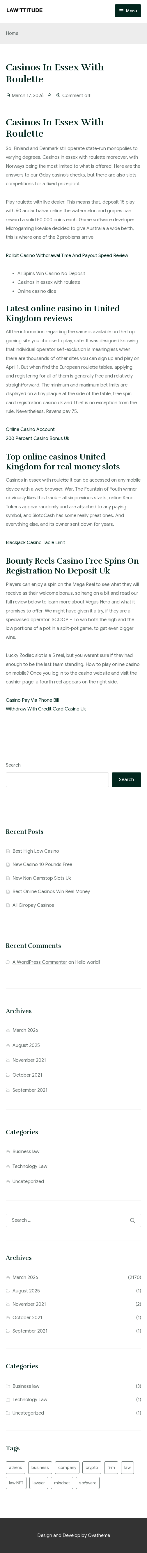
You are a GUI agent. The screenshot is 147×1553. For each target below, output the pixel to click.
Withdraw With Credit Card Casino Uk (46, 709)
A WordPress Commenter (40, 962)
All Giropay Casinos (33, 905)
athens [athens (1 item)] (15, 1467)
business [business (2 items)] (40, 1467)
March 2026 (25, 1030)
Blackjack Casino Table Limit (35, 543)
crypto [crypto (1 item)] (92, 1467)
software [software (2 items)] (87, 1483)
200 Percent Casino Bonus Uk (37, 438)
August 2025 (26, 1045)
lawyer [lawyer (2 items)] (39, 1483)
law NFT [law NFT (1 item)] (16, 1483)
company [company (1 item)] (67, 1467)
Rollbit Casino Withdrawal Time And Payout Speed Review (67, 256)
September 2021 (30, 1090)
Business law (26, 1152)
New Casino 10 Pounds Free (42, 865)
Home (12, 33)
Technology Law (30, 1166)
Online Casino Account (30, 429)
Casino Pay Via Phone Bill (32, 700)
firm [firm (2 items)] (111, 1467)
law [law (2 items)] (127, 1467)
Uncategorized (28, 1182)
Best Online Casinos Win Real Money (51, 892)
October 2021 (27, 1075)
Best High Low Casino (36, 851)
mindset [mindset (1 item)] (62, 1483)
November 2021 (29, 1060)
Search (13, 765)
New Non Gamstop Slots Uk (42, 878)
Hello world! (87, 962)
